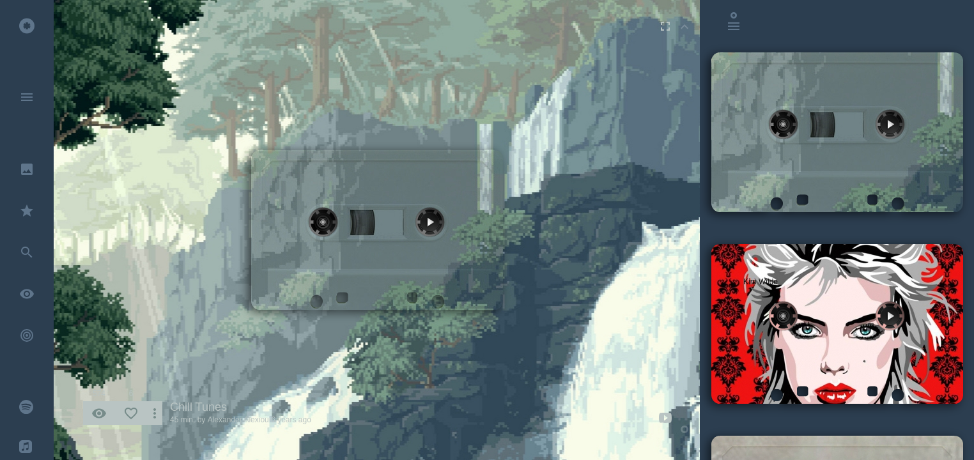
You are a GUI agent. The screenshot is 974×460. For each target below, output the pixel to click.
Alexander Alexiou (238, 419)
